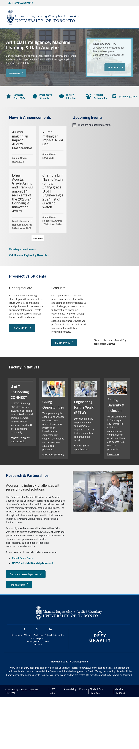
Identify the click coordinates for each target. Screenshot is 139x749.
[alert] (101, 125)
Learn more (113, 454)
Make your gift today (53, 454)
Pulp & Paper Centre (23, 557)
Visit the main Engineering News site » (29, 255)
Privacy (83, 689)
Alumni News (19, 157)
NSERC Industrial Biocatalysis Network (33, 563)
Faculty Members (21, 220)
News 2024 (18, 161)
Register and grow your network (20, 439)
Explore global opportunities (81, 447)
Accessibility (69, 689)
